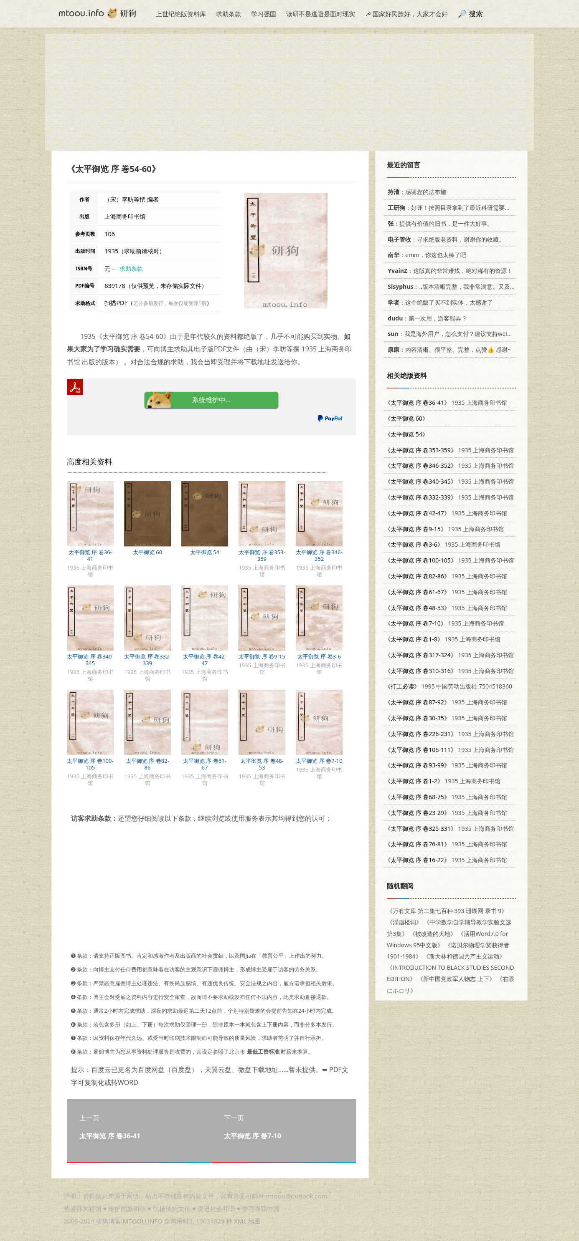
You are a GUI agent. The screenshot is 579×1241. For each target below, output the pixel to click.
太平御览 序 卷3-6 (319, 656)
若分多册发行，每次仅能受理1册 (169, 303)
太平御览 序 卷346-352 (319, 555)
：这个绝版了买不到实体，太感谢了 (439, 302)
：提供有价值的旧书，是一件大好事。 (439, 223)
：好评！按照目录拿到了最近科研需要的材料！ (456, 208)
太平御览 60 (147, 552)
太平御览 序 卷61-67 (204, 764)
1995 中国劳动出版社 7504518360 (448, 686)
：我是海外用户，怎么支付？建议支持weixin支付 (456, 334)
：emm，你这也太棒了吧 (425, 255)
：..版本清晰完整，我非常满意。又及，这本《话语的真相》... (479, 286)
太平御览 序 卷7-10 (319, 760)
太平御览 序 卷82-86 (147, 764)
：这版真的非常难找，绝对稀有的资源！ (449, 271)
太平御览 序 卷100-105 (90, 764)
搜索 (476, 13)
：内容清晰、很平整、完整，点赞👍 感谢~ (448, 349)
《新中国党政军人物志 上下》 (456, 979)
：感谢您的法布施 (415, 192)
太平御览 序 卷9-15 (262, 656)
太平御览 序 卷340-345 (90, 660)
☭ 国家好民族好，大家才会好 (407, 14)
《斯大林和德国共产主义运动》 (464, 956)
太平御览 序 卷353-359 (262, 555)
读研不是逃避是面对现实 (320, 14)
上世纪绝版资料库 (181, 14)
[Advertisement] (289, 92)
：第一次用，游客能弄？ (426, 318)
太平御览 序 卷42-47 (204, 660)
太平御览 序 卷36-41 (90, 555)
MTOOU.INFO (143, 1221)
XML (240, 1221)
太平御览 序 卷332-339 (147, 660)
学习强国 (263, 14)
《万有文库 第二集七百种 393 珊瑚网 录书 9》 (447, 911)
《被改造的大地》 (432, 934)
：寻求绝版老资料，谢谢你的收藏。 (445, 239)
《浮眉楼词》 (404, 922)
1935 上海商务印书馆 (446, 402)
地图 (254, 1221)
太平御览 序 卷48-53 (262, 764)
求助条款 (228, 14)
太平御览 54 (204, 552)
